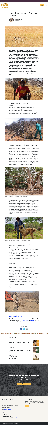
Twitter (27, 320)
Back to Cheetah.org (43, 0)
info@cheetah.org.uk (7, 409)
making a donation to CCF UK (15, 316)
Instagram (32, 320)
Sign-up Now (16, 417)
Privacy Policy (16, 423)
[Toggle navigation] (46, 5)
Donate (42, 5)
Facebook (23, 320)
